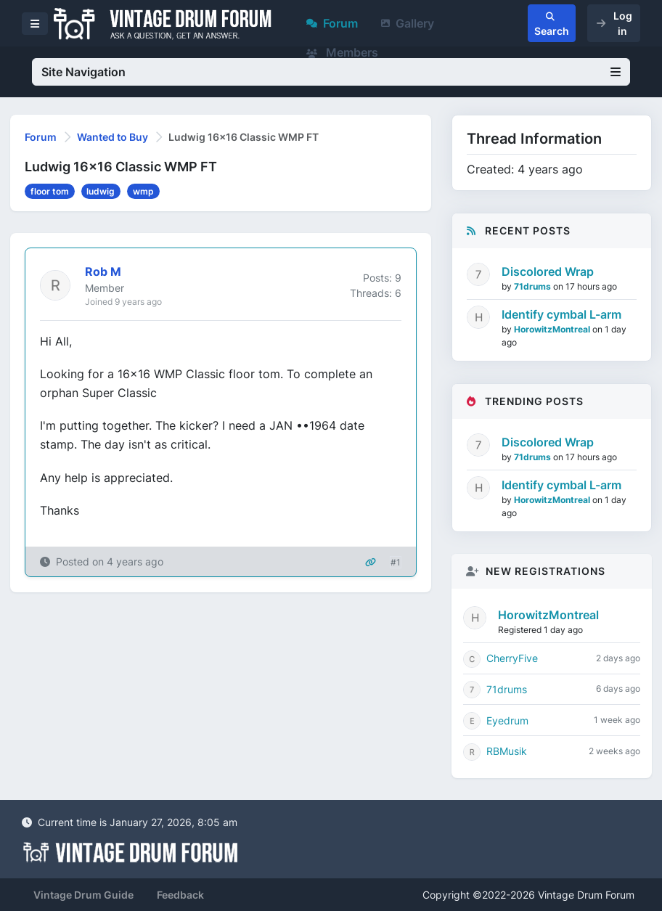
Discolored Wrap (548, 271)
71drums (533, 286)
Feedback (180, 894)
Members (342, 52)
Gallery (407, 23)
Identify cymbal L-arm (561, 314)
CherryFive (512, 658)
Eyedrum (507, 720)
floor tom (49, 191)
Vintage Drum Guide (83, 894)
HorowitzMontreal (553, 329)
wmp (143, 191)
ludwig (100, 191)
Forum (332, 23)
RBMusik (506, 751)
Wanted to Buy (112, 137)
